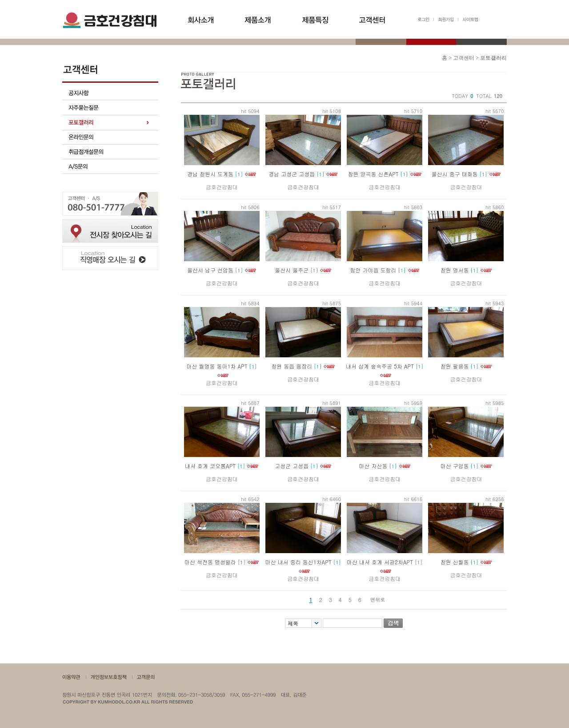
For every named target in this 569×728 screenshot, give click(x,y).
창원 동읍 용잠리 (291, 366)
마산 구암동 (455, 465)
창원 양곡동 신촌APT (373, 174)
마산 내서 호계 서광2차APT (380, 562)
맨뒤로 (377, 599)
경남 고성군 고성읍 (291, 174)
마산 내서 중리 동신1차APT (298, 562)
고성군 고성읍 (292, 465)
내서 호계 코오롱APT (210, 465)
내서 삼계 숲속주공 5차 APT (380, 366)
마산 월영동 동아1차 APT (216, 366)
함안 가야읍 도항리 (373, 270)
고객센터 (463, 58)
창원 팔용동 (455, 366)
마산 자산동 (373, 465)
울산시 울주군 (292, 270)
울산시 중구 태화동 (455, 174)
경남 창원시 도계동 (210, 174)
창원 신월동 (455, 562)
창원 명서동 (455, 270)
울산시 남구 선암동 (210, 270)
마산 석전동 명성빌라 (210, 562)
